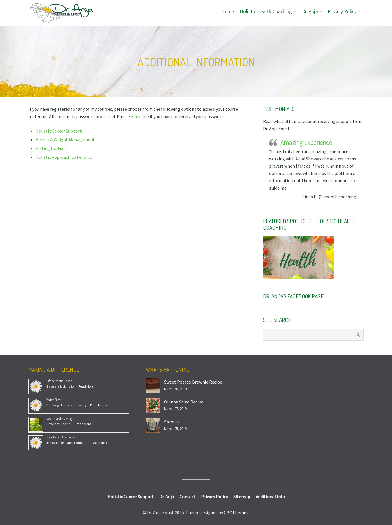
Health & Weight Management (65, 139)
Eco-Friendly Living (59, 418)
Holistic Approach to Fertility (64, 157)
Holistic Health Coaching (266, 11)
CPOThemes (236, 512)
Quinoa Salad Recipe (183, 402)
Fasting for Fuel (51, 148)
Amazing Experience (306, 142)
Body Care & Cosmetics (61, 437)
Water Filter (53, 400)
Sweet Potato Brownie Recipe (193, 382)
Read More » (87, 386)
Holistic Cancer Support (59, 131)
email (137, 116)
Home (227, 11)
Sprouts (172, 422)
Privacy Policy (342, 11)
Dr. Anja (310, 11)
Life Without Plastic (59, 381)
